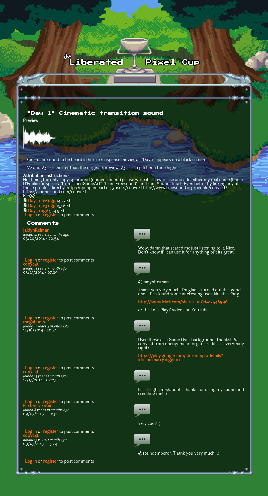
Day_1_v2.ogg (41, 201)
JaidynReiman (36, 231)
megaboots (34, 322)
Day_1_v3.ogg (41, 206)
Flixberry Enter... (38, 406)
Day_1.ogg (38, 211)
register (50, 215)
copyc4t (30, 265)
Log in (31, 215)
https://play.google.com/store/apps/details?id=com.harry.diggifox (180, 358)
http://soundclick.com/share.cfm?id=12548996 (182, 302)
